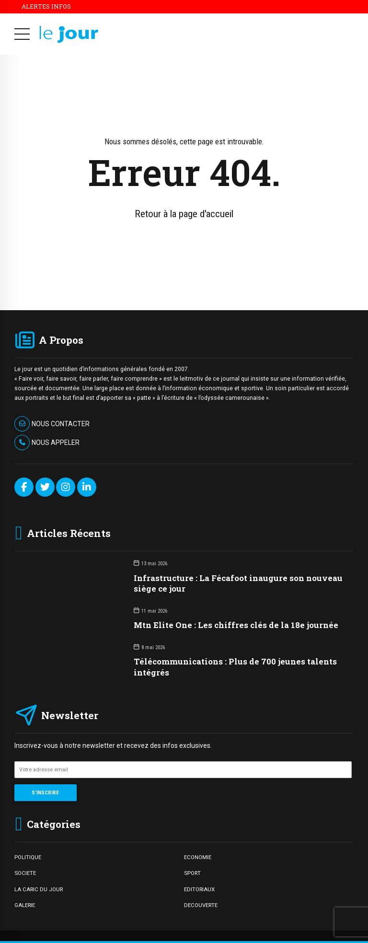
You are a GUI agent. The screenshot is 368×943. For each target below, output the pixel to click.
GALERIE (24, 905)
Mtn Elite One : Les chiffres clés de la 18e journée (236, 624)
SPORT (192, 873)
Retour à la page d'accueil (184, 214)
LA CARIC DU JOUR (38, 889)
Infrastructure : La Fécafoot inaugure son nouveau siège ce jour (238, 583)
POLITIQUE (27, 857)
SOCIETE (25, 873)
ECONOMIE (197, 857)
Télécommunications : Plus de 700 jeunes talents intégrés (235, 666)
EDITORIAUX (199, 889)
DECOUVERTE (201, 905)
